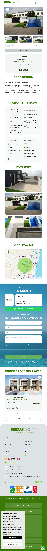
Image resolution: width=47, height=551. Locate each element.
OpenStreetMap (29, 278)
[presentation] (13, 351)
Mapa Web (38, 498)
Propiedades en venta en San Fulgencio (23, 505)
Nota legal (21, 498)
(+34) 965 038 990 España (15, 466)
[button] (13, 45)
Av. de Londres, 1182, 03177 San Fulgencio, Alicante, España (24, 476)
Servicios (27, 444)
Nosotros (8, 444)
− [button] (7, 253)
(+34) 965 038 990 (21, 301)
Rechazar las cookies (12, 544)
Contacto (8, 455)
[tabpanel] (23, 393)
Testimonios (9, 451)
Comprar (7, 448)
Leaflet (20, 278)
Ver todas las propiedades (23, 418)
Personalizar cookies (13, 541)
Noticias (27, 451)
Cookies (33, 498)
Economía (23, 50)
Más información (8, 534)
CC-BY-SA (39, 278)
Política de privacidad (15, 345)
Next (41, 21)
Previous (5, 21)
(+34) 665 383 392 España (15, 469)
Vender (27, 448)
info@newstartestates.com (23, 303)
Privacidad (27, 498)
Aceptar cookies (12, 537)
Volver (38, 45)
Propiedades (28, 441)
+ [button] (7, 251)
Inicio (6, 441)
